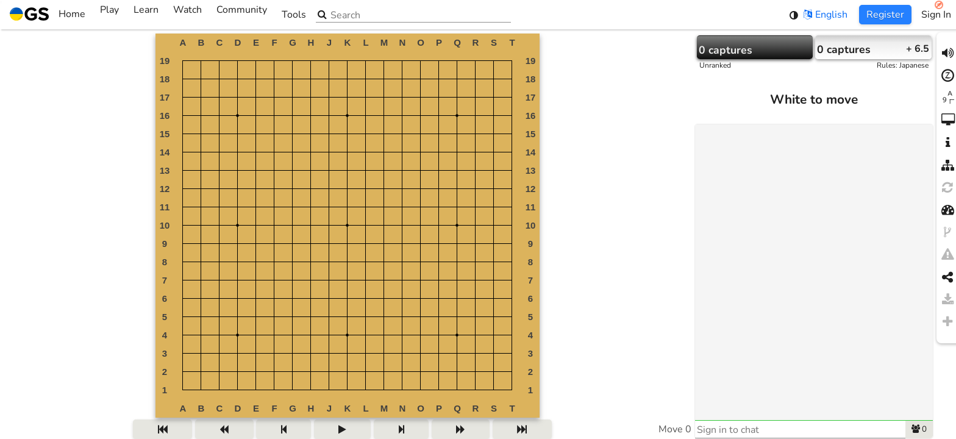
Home (47, 14)
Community (241, 14)
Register (885, 14)
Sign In (936, 14)
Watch (187, 14)
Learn (146, 14)
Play (109, 14)
